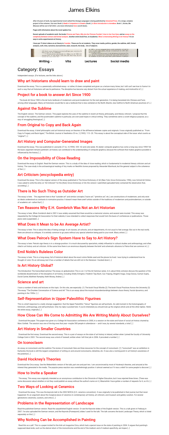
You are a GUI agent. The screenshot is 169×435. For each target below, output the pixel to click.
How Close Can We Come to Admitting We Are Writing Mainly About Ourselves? (84, 315)
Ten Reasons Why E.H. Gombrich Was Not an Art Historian (66, 207)
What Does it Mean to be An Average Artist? (54, 224)
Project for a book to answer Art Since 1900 (54, 94)
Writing (45, 61)
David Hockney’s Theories (39, 359)
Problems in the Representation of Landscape (56, 403)
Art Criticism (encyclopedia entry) (46, 174)
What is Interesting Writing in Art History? (113, 37)
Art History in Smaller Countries (44, 329)
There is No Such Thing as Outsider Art (50, 191)
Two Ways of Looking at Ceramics (46, 386)
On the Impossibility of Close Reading (49, 158)
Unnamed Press (111, 21)
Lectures (91, 61)
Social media (120, 61)
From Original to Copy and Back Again (49, 125)
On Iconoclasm (30, 342)
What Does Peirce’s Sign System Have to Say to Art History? (68, 238)
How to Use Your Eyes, (111, 34)
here (75, 26)
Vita (68, 61)
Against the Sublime (34, 108)
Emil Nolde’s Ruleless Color (40, 252)
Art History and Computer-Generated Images (55, 141)
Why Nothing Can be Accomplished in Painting (56, 419)
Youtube (67, 43)
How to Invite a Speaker (37, 373)
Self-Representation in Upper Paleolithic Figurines (59, 298)
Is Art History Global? (35, 265)
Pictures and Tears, (73, 34)
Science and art (31, 282)
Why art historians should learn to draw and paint (58, 81)
